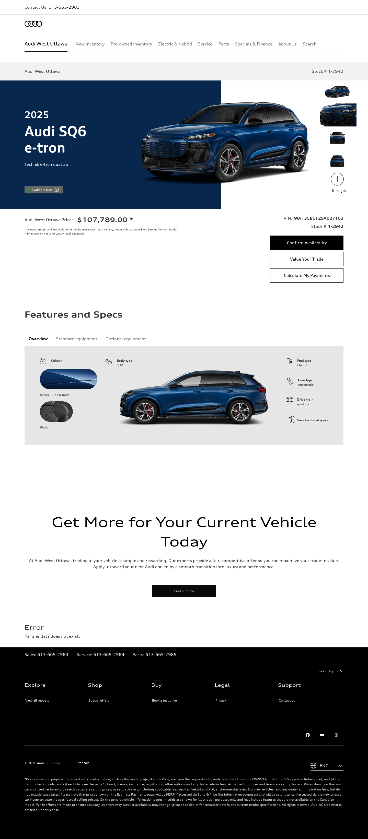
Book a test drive (164, 700)
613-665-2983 (64, 7)
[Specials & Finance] (253, 44)
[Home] (33, 24)
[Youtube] (322, 735)
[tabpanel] (184, 395)
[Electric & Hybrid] (175, 44)
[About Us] (287, 44)
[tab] (38, 339)
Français (83, 763)
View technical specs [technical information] (308, 420)
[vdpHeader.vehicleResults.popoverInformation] (56, 189)
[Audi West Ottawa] (46, 44)
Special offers (99, 700)
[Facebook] (308, 735)
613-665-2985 (161, 654)
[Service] (205, 44)
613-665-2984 (108, 654)
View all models (37, 700)
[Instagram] (336, 735)
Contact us (287, 700)
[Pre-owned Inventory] (131, 44)
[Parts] (223, 44)
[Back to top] (330, 671)
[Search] (309, 44)
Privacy (220, 700)
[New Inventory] (90, 44)
